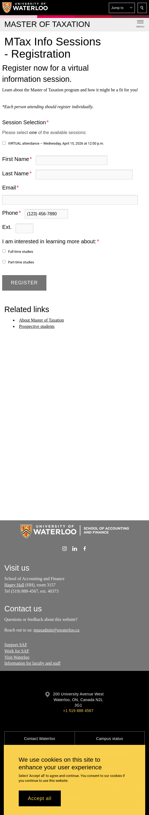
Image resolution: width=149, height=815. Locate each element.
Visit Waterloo (16, 657)
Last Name (15, 173)
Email (9, 188)
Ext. (7, 227)
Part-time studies (21, 262)
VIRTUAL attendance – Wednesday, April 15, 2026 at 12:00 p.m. (56, 143)
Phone (10, 213)
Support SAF (15, 644)
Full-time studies (20, 252)
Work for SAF (16, 651)
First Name (15, 159)
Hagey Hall (14, 585)
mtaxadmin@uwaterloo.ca (57, 629)
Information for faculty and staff (32, 663)
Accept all (40, 798)
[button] (122, 8)
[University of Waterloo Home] (25, 7)
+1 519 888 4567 (78, 710)
